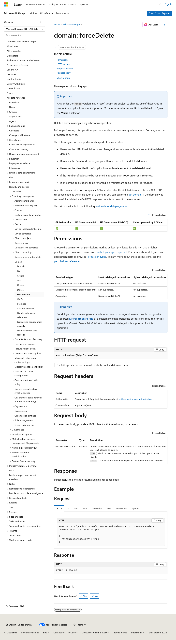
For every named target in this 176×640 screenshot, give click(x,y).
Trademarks (136, 632)
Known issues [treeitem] (13, 88)
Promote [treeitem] (21, 303)
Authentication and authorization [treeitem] (23, 60)
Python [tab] (135, 508)
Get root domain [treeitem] (25, 308)
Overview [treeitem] (14, 102)
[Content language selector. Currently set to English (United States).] (19, 624)
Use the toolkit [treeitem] (14, 79)
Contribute (59, 632)
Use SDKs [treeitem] (11, 74)
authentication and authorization (135, 399)
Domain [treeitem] (21, 266)
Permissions (62, 59)
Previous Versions (30, 632)
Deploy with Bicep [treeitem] (16, 83)
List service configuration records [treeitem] (29, 323)
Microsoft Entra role (81, 318)
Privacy (72, 632)
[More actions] (164, 24)
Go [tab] (75, 508)
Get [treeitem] (19, 280)
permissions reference (66, 261)
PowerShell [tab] (121, 508)
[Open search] (160, 4)
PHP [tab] (109, 508)
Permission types (96, 256)
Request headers (65, 68)
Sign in (168, 4)
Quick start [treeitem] (12, 55)
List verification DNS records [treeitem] (27, 332)
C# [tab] (68, 508)
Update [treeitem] (21, 285)
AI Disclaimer (10, 632)
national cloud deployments (111, 206)
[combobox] (24, 29)
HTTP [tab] (59, 508)
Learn (57, 24)
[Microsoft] (6, 4)
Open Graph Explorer (159, 13)
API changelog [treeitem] (14, 50)
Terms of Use (120, 632)
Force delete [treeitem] (23, 294)
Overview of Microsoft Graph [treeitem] (21, 41)
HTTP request (63, 64)
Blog (45, 632)
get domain (135, 194)
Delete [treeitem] (20, 289)
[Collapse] (40, 22)
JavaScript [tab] (97, 508)
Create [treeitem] (20, 275)
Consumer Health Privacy (94, 632)
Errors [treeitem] (10, 93)
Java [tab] (84, 508)
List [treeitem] (19, 271)
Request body (64, 72)
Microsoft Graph (71, 24)
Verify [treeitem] (20, 299)
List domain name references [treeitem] (26, 315)
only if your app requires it (112, 252)
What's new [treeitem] (12, 46)
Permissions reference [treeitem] (17, 65)
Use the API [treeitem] (12, 69)
